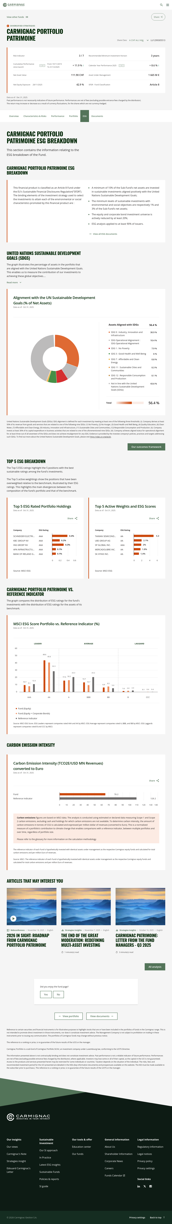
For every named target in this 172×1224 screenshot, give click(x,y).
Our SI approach (48, 1150)
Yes (46, 994)
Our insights (14, 1139)
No (58, 994)
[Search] (161, 5)
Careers (109, 1168)
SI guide (43, 1186)
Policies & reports (49, 1179)
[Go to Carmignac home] (14, 5)
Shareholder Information (119, 1154)
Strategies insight (16, 1161)
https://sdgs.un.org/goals (100, 436)
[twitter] (144, 1186)
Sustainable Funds (49, 1172)
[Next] (44, 65)
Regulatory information (150, 1146)
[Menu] (167, 5)
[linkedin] (138, 1186)
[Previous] (41, 65)
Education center (81, 1146)
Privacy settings (146, 1168)
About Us (110, 1146)
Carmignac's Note (16, 1154)
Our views (12, 1146)
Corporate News (114, 1161)
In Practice (45, 1157)
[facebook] (150, 1186)
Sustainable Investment (46, 1141)
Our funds (77, 1154)
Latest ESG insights (49, 1164)
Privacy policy (144, 1161)
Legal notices (144, 1154)
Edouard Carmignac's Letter (18, 1170)
